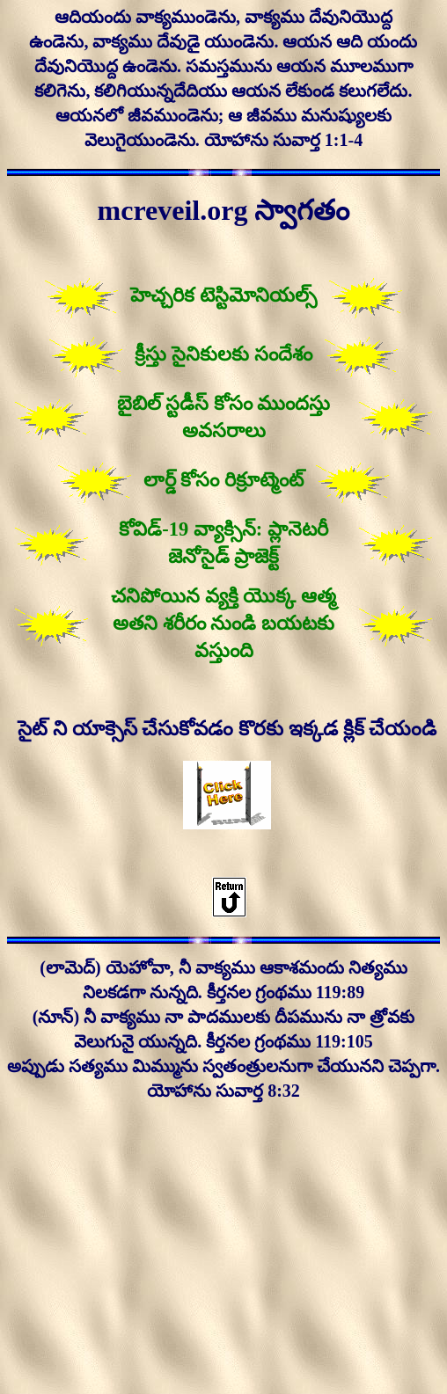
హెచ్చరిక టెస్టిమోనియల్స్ (223, 295)
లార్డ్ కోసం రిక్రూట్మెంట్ (223, 480)
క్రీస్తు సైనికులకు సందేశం (223, 354)
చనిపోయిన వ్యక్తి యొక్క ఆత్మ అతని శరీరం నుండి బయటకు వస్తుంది (223, 623)
